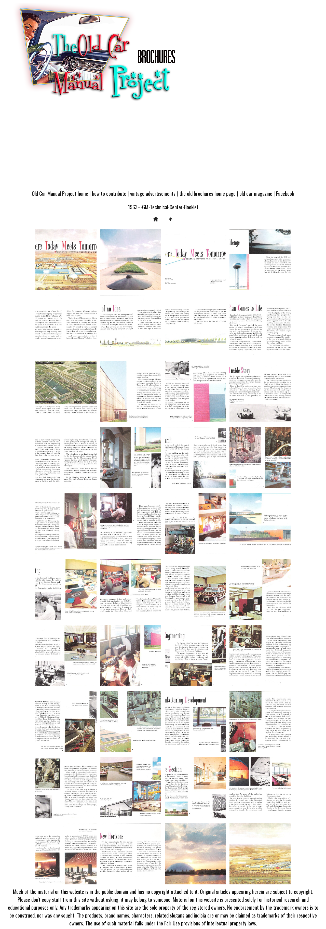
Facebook (285, 193)
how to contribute (109, 193)
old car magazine (255, 193)
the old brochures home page (207, 193)
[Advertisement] (163, 148)
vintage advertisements (152, 193)
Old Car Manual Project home (60, 193)
